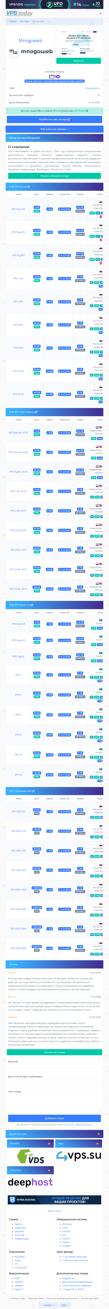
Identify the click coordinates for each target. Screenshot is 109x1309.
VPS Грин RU (18, 232)
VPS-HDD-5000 (18, 948)
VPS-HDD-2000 (18, 909)
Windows (67, 1224)
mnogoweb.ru (92, 88)
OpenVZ (19, 1281)
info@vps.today (17, 1298)
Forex (18, 1260)
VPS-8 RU (18, 347)
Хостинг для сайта (90, 1298)
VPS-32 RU (18, 394)
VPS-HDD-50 (18, 811)
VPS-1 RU (18, 278)
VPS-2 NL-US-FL (18, 510)
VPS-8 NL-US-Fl (18, 549)
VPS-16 (18, 754)
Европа (19, 1224)
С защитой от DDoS (73, 1289)
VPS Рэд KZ (18, 656)
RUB (64, 1305)
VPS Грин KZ (18, 640)
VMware (19, 1285)
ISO (64, 1235)
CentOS (66, 1238)
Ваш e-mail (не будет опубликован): (25, 1076)
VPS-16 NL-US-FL (18, 569)
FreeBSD (66, 1245)
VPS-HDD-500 (18, 870)
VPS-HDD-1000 (18, 889)
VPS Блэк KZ (18, 623)
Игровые (20, 1256)
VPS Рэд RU (18, 255)
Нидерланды (22, 1238)
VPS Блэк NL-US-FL (18, 432)
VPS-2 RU (18, 301)
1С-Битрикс (21, 1267)
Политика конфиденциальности (62, 1298)
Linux (65, 1227)
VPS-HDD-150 (18, 831)
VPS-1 (18, 674)
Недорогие (68, 1278)
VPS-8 (18, 734)
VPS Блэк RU (18, 209)
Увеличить (78, 60)
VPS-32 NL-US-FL (18, 588)
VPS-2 (18, 694)
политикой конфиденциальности (78, 1124)
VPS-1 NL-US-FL (18, 491)
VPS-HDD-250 (18, 850)
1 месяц (47, 1305)
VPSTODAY (81, 110)
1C (16, 1263)
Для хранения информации (77, 1281)
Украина (19, 1231)
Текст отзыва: (14, 1091)
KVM (17, 1278)
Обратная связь (36, 1298)
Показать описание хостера (54, 176)
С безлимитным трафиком (77, 1285)
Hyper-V (19, 1289)
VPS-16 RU (18, 371)
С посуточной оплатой (75, 1260)
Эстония (19, 1235)
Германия (20, 1227)
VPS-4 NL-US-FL (18, 530)
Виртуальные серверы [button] (53, 129)
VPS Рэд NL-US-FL (18, 471)
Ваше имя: (13, 1061)
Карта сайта (54, 1210)
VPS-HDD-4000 (18, 928)
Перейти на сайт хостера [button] (54, 119)
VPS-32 (18, 774)
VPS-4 (18, 714)
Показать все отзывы (54, 1052)
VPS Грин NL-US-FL (18, 452)
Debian (66, 1242)
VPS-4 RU (18, 324)
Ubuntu (66, 1231)
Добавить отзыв (54, 1118)
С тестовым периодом (74, 1256)
